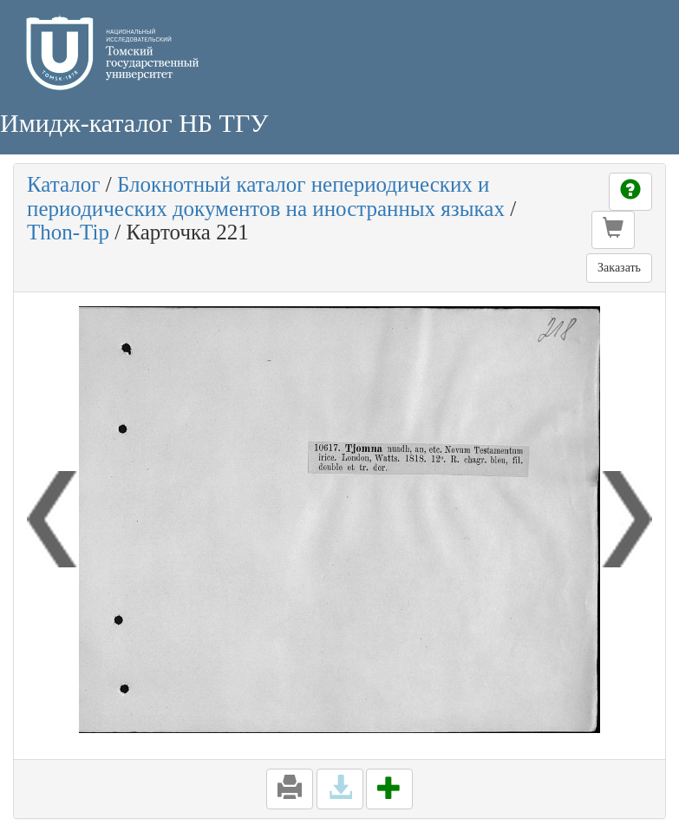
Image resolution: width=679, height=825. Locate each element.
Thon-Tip (68, 232)
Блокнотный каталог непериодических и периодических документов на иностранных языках (266, 196)
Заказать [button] (619, 267)
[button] (613, 230)
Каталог (64, 184)
